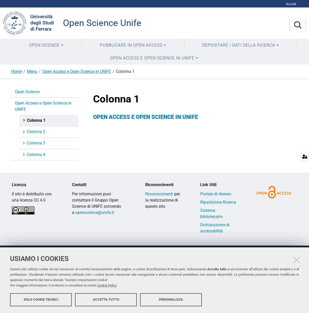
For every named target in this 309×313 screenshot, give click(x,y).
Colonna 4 (35, 154)
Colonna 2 (35, 131)
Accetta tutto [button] (106, 299)
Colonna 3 (35, 143)
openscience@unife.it (94, 212)
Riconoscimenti (159, 194)
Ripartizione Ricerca (218, 202)
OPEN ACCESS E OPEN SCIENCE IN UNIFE (145, 117)
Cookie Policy (106, 285)
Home (16, 71)
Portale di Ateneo (215, 194)
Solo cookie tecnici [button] (41, 299)
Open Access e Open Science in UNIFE (76, 71)
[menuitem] (46, 45)
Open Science (27, 91)
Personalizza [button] (171, 299)
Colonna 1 (36, 120)
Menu (32, 71)
